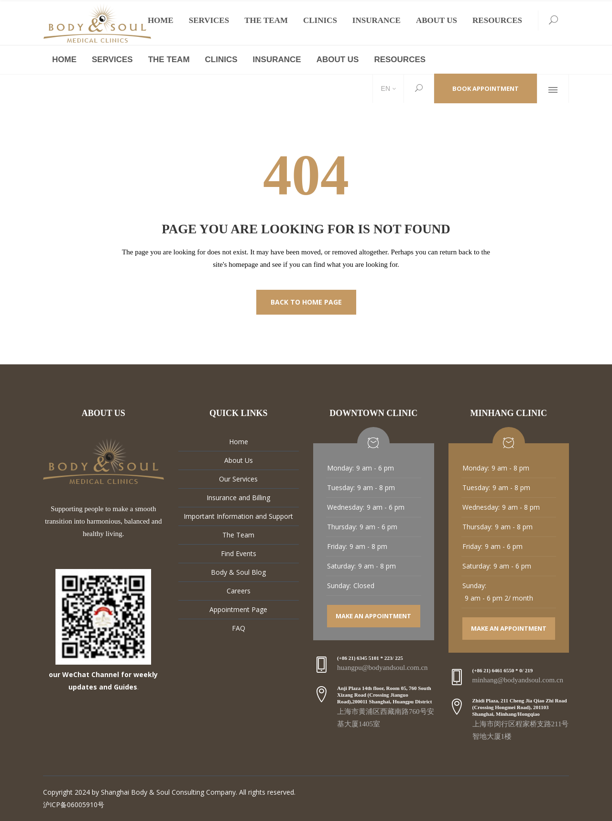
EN (384, 88)
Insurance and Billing (238, 497)
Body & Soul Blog (238, 572)
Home (238, 441)
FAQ (238, 628)
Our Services (238, 478)
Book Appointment (485, 88)
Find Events (238, 553)
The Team (238, 534)
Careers (239, 590)
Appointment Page (238, 609)
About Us (238, 460)
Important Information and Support (238, 516)
